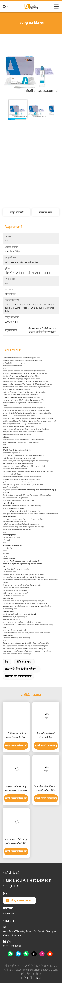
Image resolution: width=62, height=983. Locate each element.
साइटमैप (38, 977)
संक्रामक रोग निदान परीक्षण (18, 676)
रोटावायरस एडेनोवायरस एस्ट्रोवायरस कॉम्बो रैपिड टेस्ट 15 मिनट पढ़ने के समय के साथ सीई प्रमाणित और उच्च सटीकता (16, 842)
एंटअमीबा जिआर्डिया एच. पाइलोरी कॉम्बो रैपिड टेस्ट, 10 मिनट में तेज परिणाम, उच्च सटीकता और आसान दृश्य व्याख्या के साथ (46, 788)
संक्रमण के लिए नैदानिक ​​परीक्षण (20, 669)
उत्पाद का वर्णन (45, 212)
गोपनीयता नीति (26, 977)
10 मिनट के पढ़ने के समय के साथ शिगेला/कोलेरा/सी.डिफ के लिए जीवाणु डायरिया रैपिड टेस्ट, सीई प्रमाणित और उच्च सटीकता (16, 736)
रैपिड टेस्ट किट (24, 661)
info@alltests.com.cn (19, 900)
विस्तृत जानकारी (16, 212)
